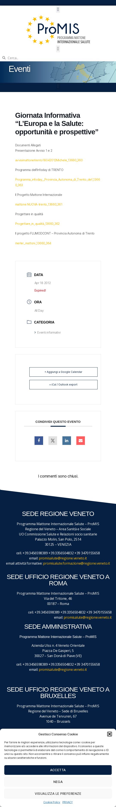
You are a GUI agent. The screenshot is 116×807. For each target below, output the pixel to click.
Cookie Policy (51, 802)
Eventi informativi (48, 332)
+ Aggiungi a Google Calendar (63, 371)
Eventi (19, 69)
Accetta (58, 770)
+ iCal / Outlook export (63, 384)
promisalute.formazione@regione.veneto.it (76, 563)
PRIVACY (67, 802)
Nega (58, 782)
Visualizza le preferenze (58, 794)
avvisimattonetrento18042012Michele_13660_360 (49, 160)
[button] (109, 734)
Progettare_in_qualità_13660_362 (37, 223)
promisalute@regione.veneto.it (63, 558)
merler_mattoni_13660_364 (33, 243)
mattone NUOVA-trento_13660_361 (38, 204)
